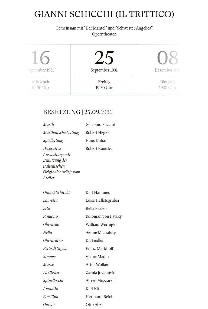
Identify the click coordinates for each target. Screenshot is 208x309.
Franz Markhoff (99, 248)
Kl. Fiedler (95, 240)
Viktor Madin (97, 257)
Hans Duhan (97, 140)
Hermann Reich (99, 297)
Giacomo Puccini (100, 124)
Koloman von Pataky (104, 216)
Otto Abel (94, 305)
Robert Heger (97, 133)
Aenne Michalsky (101, 232)
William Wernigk (100, 224)
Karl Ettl (93, 289)
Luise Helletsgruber (102, 200)
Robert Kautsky (99, 149)
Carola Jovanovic (100, 273)
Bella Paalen (96, 208)
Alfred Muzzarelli (101, 280)
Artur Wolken (97, 264)
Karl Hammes (98, 192)
